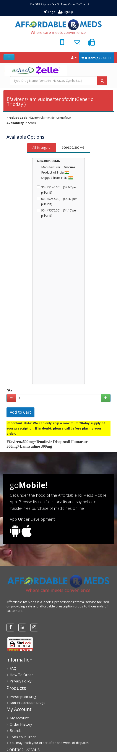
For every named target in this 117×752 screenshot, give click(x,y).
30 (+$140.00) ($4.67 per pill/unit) (57, 189)
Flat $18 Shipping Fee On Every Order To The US (59, 4)
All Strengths (41, 147)
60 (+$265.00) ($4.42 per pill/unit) (57, 201)
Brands (15, 730)
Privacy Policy (20, 681)
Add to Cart (20, 412)
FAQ (13, 668)
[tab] (41, 148)
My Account (19, 718)
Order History (21, 724)
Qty (9, 390)
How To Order (21, 674)
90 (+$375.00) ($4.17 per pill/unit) (57, 213)
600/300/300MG (73, 147)
